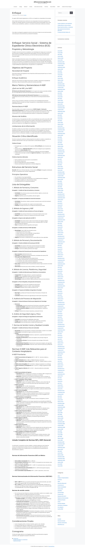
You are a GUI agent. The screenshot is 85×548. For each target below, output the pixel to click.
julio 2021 (60, 159)
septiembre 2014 (61, 307)
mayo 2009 (60, 412)
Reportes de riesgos (17, 540)
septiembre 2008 (61, 427)
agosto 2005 (60, 462)
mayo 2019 (60, 205)
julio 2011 (60, 377)
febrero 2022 (60, 146)
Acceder (59, 519)
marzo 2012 (60, 363)
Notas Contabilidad (62, 487)
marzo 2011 (60, 385)
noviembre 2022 (61, 129)
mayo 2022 (60, 140)
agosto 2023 (60, 113)
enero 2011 (60, 388)
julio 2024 (60, 93)
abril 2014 (60, 317)
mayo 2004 (60, 465)
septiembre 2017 (61, 241)
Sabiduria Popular (61, 499)
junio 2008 (60, 432)
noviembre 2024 (61, 85)
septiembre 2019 (61, 197)
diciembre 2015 (61, 280)
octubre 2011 (60, 372)
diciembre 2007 (61, 442)
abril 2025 (60, 76)
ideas (59, 481)
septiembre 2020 (61, 177)
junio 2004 (60, 464)
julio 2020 (60, 181)
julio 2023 (60, 115)
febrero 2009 (60, 418)
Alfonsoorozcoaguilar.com (42, 2)
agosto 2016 (60, 265)
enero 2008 (60, 440)
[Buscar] (71, 13)
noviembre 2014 (61, 304)
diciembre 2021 (61, 150)
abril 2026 (60, 54)
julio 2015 (60, 289)
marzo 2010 (60, 399)
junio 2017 (60, 247)
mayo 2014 (60, 315)
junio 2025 (60, 72)
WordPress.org (61, 524)
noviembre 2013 (61, 326)
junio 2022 (60, 139)
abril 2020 (60, 186)
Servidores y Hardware (62, 505)
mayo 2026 (60, 52)
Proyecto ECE (15, 538)
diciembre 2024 (61, 83)
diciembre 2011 (61, 368)
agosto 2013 (60, 331)
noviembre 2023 (61, 107)
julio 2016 (60, 267)
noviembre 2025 (61, 63)
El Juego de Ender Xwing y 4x (64, 32)
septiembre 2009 (61, 407)
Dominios (60, 479)
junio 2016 (60, 269)
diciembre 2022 (61, 128)
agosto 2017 (60, 243)
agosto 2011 (60, 375)
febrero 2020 (60, 190)
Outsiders (60, 490)
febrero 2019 (60, 210)
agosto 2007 (60, 449)
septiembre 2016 (61, 263)
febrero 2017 (60, 254)
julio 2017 (60, 245)
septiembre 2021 (61, 155)
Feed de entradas (61, 520)
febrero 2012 (60, 364)
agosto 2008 (60, 429)
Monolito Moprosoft (62, 483)
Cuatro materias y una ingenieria (65, 23)
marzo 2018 (60, 230)
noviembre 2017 (61, 238)
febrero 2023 (60, 124)
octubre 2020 (60, 175)
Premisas (46, 6)
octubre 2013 (60, 328)
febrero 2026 (60, 58)
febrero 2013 (60, 342)
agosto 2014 (60, 309)
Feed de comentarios (62, 522)
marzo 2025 (60, 78)
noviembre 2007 (61, 443)
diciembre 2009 (61, 403)
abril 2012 (60, 361)
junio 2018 (60, 225)
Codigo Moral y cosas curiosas (64, 25)
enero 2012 (60, 366)
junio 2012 (60, 357)
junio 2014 (60, 313)
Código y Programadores (63, 477)
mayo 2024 (60, 96)
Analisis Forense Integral (66, 6)
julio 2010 (60, 396)
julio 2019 (60, 201)
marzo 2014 (60, 319)
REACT (58, 6)
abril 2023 (60, 120)
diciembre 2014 (61, 302)
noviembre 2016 (61, 260)
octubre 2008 (60, 425)
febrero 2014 (60, 320)
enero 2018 (60, 234)
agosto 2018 (60, 221)
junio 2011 (60, 379)
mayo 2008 (60, 434)
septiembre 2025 (61, 67)
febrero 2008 (60, 438)
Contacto (15, 6)
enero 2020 (60, 192)
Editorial (25, 6)
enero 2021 (60, 170)
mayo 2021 (60, 162)
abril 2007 (60, 451)
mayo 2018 (60, 227)
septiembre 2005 (61, 460)
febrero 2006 (60, 454)
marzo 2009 (60, 416)
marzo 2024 (60, 100)
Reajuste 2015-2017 (62, 496)
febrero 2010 (60, 401)
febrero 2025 (60, 80)
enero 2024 (60, 104)
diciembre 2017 (61, 236)
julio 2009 (60, 410)
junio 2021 (60, 161)
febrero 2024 (60, 102)
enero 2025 (60, 82)
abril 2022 (60, 142)
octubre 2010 (60, 394)
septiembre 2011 (61, 374)
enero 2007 (60, 453)
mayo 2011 (60, 381)
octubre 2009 (60, 405)
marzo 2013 (60, 341)
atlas (59, 475)
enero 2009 (60, 420)
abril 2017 (60, 251)
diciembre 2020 (61, 172)
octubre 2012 (60, 350)
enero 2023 (60, 126)
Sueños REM (60, 509)
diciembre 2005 (61, 456)
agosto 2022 (60, 135)
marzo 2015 (60, 296)
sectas (59, 501)
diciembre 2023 (61, 105)
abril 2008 (60, 436)
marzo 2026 (60, 56)
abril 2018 (60, 229)
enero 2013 (60, 344)
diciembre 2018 (61, 214)
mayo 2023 (60, 118)
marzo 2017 (60, 252)
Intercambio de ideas (38, 6)
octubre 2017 (60, 240)
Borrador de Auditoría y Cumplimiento (20, 539)
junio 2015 (60, 291)
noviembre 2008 (61, 423)
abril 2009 (60, 414)
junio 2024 (60, 94)
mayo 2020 (60, 184)
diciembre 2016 (61, 258)
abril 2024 (60, 98)
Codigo (20, 6)
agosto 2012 (60, 353)
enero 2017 (60, 256)
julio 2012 (60, 355)
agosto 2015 (60, 287)
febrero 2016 (60, 276)
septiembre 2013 (61, 330)
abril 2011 (60, 383)
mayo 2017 (60, 249)
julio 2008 (60, 431)
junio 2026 (60, 50)
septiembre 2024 (61, 89)
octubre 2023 (60, 109)
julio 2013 (60, 333)
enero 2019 (60, 212)
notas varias (60, 488)
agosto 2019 (60, 199)
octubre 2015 (60, 284)
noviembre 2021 (61, 151)
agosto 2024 (60, 91)
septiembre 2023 (61, 111)
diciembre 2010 (61, 390)
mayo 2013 (60, 337)
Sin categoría (60, 507)
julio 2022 (60, 137)
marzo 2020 (60, 188)
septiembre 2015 (61, 285)
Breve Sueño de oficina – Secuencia (65, 27)
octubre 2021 (60, 153)
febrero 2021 (60, 168)
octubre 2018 (60, 217)
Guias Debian (52, 6)
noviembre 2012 (61, 348)
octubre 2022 (60, 131)
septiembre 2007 (61, 447)
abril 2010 (60, 397)
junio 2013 (60, 335)
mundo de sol (61, 485)
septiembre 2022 (61, 133)
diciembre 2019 (61, 194)
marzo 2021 (60, 166)
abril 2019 (60, 206)
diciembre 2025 (61, 61)
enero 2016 (60, 278)
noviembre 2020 (61, 173)
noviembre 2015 (61, 282)
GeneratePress (51, 546)
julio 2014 (60, 311)
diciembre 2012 (61, 346)
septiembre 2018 (61, 219)
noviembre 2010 (61, 392)
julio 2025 (60, 71)
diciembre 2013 (61, 324)
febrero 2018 (60, 232)
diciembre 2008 (61, 421)
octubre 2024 (60, 87)
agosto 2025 (60, 69)
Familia (30, 6)
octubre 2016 (60, 262)
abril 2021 (60, 164)
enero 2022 (60, 148)
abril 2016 (60, 273)
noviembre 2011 (61, 370)
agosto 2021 (60, 157)
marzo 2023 (60, 122)
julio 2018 (60, 223)
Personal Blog (61, 492)
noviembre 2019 (61, 195)
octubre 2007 (60, 445)
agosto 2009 (60, 409)
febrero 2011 (60, 386)
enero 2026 (60, 60)
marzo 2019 (60, 208)
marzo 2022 (60, 144)
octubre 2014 (60, 306)
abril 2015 (60, 295)
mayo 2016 (60, 271)
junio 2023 (60, 116)
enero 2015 (60, 300)
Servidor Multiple (61, 503)
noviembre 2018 (61, 216)
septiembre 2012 (61, 352)
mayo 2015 (60, 293)
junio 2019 (60, 203)
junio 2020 (60, 183)
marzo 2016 (60, 274)
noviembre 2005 (61, 458)
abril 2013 (60, 339)
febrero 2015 (60, 298)
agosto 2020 (60, 179)
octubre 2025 (60, 65)
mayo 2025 (60, 74)
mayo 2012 (60, 359)
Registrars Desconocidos (63, 498)
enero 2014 (60, 322)
